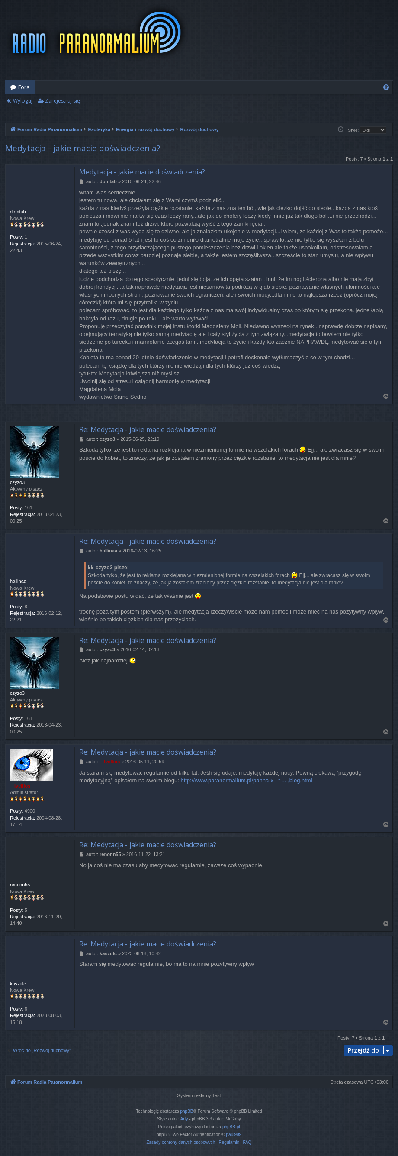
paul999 (234, 1134)
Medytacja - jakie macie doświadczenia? (82, 148)
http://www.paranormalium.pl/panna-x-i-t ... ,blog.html (246, 780)
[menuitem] (386, 87)
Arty (184, 1119)
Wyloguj (22, 100)
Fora (24, 87)
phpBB (186, 1111)
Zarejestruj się (62, 100)
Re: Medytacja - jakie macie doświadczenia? (147, 429)
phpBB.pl (231, 1126)
